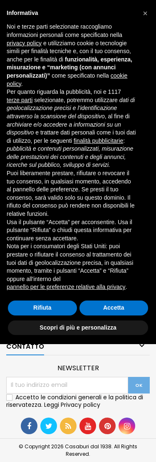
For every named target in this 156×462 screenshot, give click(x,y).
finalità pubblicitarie (98, 140)
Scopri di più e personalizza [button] (78, 327)
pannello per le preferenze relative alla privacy (66, 287)
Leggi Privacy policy (72, 405)
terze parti (19, 100)
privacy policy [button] (24, 43)
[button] (145, 13)
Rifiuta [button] (42, 307)
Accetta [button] (113, 307)
